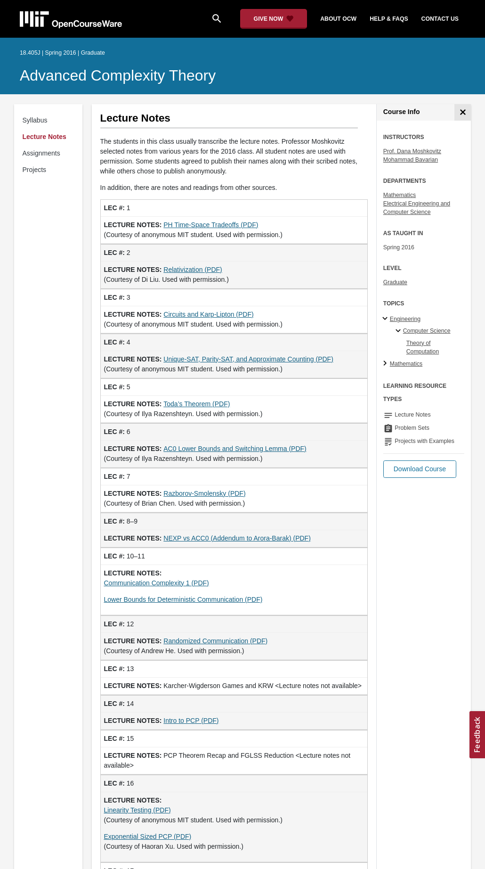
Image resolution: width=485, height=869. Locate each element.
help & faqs (389, 19)
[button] (419, 469)
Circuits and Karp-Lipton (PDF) (208, 314)
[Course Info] (462, 112)
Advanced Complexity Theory (118, 75)
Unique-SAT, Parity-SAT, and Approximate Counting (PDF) (248, 359)
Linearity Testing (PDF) (137, 810)
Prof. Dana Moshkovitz (412, 151)
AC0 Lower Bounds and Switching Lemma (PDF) (234, 448)
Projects (35, 169)
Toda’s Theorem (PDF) (196, 404)
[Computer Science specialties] (399, 331)
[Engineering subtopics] (386, 319)
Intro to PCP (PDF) (190, 720)
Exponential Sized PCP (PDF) (148, 836)
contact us (440, 19)
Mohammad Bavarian (410, 159)
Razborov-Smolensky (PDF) (204, 493)
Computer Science (427, 331)
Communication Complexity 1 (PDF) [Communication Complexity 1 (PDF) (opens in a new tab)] (156, 583)
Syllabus (35, 120)
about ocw (338, 19)
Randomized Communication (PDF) (215, 641)
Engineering (405, 319)
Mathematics (399, 195)
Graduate (395, 282)
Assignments (41, 153)
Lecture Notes (44, 136)
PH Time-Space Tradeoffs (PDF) (210, 225)
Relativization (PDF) (192, 269)
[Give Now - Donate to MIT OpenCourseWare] (273, 19)
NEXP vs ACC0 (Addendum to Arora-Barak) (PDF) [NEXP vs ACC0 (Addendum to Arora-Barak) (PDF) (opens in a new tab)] (237, 538)
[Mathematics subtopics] (386, 364)
